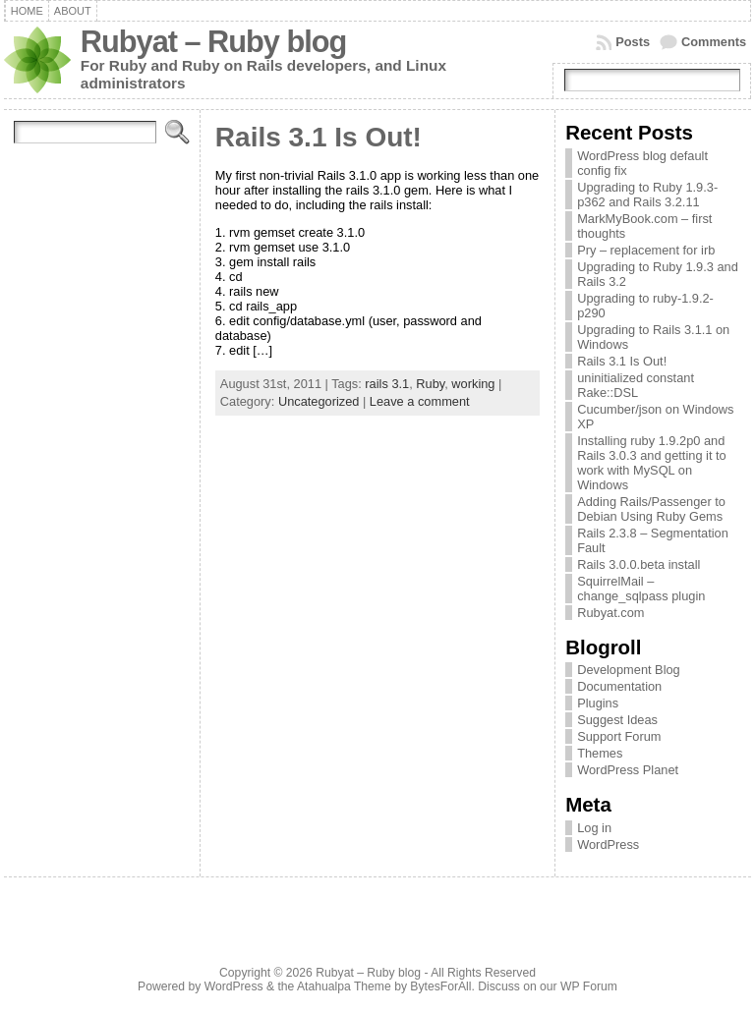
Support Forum (619, 736)
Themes (599, 753)
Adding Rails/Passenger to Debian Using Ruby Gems (651, 509)
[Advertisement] (377, 926)
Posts (632, 41)
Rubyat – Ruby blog (213, 42)
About (72, 11)
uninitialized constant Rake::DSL (635, 385)
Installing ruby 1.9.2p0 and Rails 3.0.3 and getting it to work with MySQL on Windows (651, 462)
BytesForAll (440, 986)
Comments (713, 41)
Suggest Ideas (617, 719)
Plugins (597, 703)
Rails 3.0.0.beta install (638, 564)
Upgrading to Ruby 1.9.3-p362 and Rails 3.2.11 (647, 194)
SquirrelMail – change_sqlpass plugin (641, 588)
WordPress (608, 844)
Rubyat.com (610, 612)
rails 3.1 (387, 383)
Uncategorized (319, 401)
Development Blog (628, 669)
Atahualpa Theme (344, 986)
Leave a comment (420, 401)
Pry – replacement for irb (646, 250)
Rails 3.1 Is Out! (318, 137)
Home (27, 11)
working (472, 383)
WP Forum (588, 986)
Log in (594, 827)
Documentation (619, 686)
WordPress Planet (627, 769)
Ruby (430, 383)
